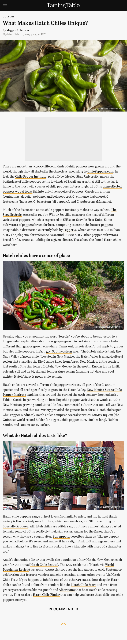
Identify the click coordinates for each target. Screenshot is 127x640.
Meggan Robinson (17, 30)
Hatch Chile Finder (46, 594)
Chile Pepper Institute (30, 176)
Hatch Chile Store (83, 584)
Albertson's (67, 589)
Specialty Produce (15, 526)
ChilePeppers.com (100, 171)
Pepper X (69, 229)
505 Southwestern (59, 351)
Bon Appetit (61, 536)
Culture (9, 16)
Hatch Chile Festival (44, 564)
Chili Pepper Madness (18, 414)
